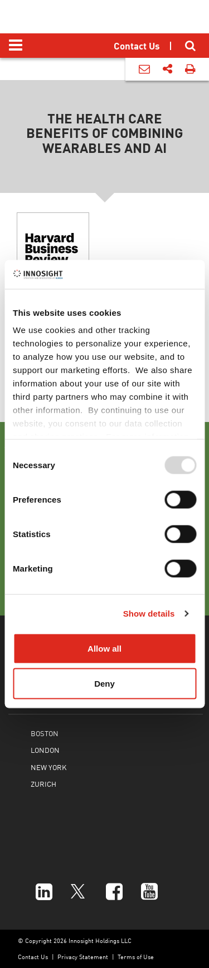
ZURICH (43, 783)
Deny (104, 683)
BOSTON (45, 733)
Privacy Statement (82, 956)
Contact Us (33, 956)
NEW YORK (48, 767)
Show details (149, 613)
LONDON (45, 749)
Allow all (104, 648)
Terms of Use (136, 956)
